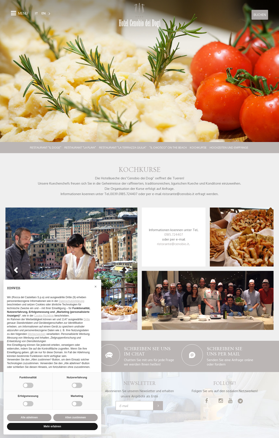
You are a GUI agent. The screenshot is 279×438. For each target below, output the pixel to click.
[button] (15, 269)
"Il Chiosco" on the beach (168, 147)
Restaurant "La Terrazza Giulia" (122, 147)
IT (36, 13)
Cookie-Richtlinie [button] (44, 315)
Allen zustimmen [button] (75, 417)
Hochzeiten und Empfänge (229, 147)
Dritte (87, 319)
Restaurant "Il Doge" (45, 147)
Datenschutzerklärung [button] (71, 301)
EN (43, 13)
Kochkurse (198, 147)
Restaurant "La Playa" (80, 147)
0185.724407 (173, 234)
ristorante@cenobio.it (173, 244)
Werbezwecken (37, 334)
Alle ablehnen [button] (29, 417)
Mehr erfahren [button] (52, 426)
